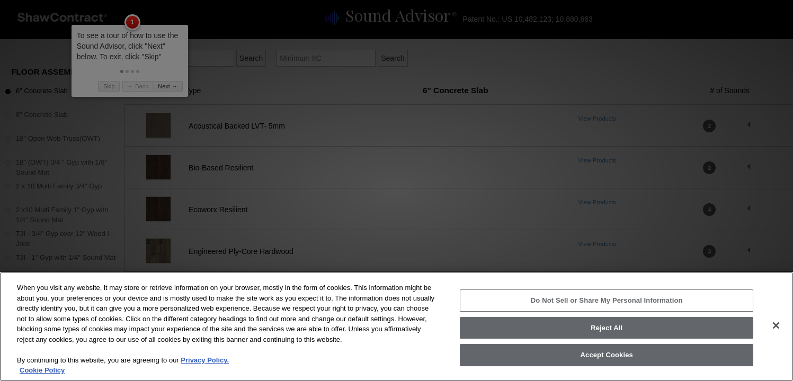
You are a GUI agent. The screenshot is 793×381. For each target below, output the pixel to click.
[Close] (776, 337)
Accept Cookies (607, 367)
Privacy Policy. (205, 372)
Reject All (606, 340)
